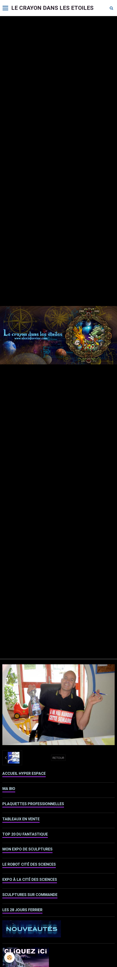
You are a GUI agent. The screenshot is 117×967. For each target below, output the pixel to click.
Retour (58, 758)
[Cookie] (9, 957)
